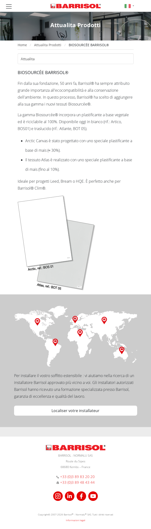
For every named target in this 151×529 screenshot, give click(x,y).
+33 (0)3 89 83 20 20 (77, 476)
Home (22, 45)
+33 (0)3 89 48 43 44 (77, 482)
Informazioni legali (75, 520)
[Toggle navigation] (8, 6)
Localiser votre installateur (75, 410)
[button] (129, 6)
